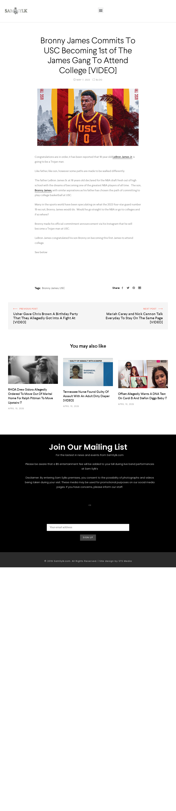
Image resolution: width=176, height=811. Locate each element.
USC (62, 532)
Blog (99, 79)
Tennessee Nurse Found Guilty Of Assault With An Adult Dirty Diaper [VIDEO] (86, 639)
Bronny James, (43, 190)
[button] (100, 10)
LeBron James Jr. (122, 157)
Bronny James (50, 532)
